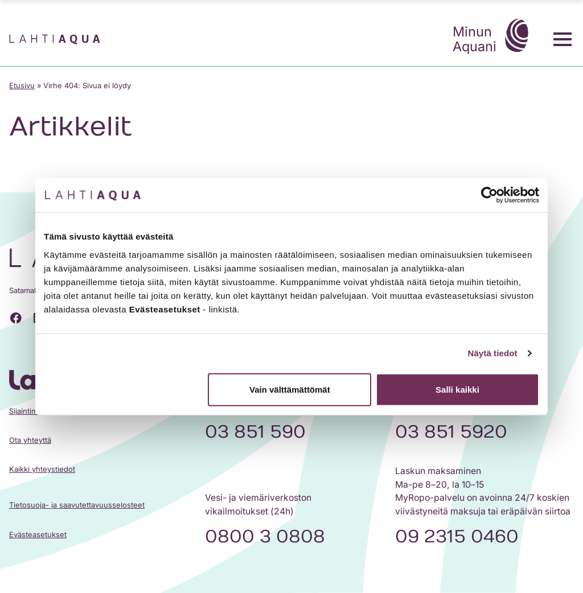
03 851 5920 (451, 432)
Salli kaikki (457, 389)
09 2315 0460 (457, 536)
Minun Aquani (493, 37)
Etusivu (22, 85)
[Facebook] (16, 318)
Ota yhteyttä (30, 440)
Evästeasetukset (38, 534)
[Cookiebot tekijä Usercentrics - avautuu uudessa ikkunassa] (489, 195)
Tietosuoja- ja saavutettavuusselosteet (77, 505)
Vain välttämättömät (289, 389)
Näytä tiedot (493, 353)
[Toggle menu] (562, 39)
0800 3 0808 (265, 536)
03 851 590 (255, 432)
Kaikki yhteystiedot (42, 469)
